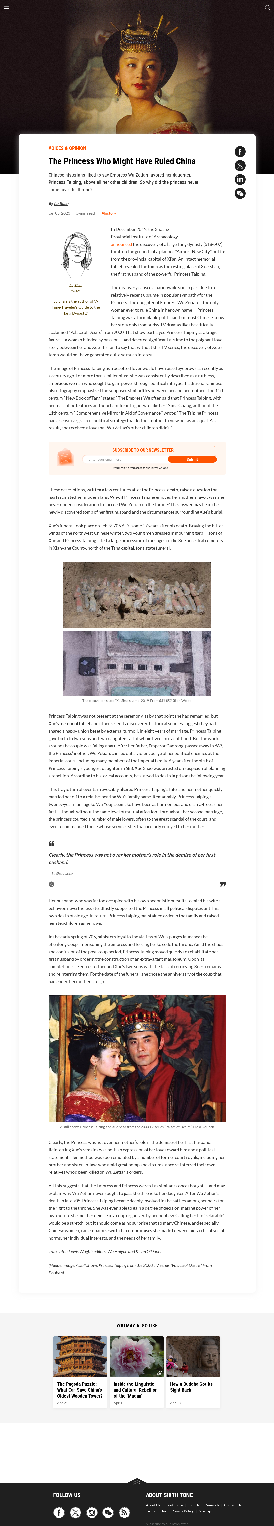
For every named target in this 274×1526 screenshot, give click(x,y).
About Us (153, 1505)
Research (212, 1505)
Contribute (174, 1505)
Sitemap (205, 1511)
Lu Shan (61, 203)
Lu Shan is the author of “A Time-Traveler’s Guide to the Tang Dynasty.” (76, 307)
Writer (75, 291)
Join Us (193, 1505)
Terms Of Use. (159, 467)
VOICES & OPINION (67, 148)
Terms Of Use (156, 1511)
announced (121, 244)
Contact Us (232, 1505)
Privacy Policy (183, 1511)
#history (109, 213)
